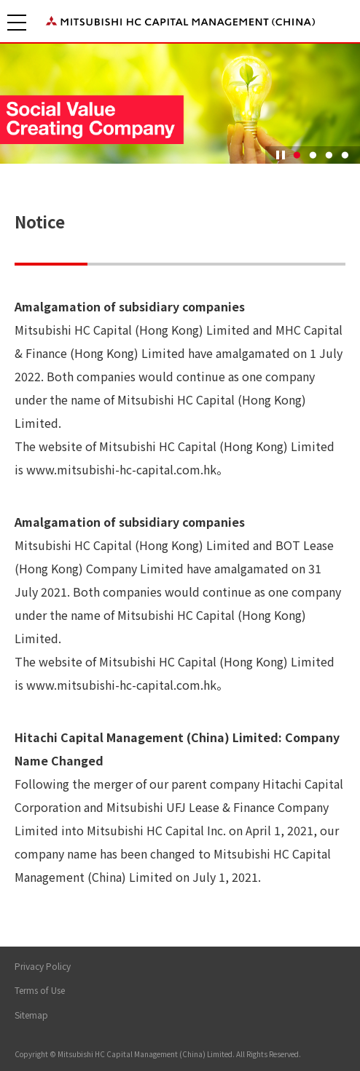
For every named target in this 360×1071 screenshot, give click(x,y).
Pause (280, 155)
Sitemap (31, 1014)
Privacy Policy (43, 966)
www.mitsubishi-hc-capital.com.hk (121, 469)
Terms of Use (40, 990)
